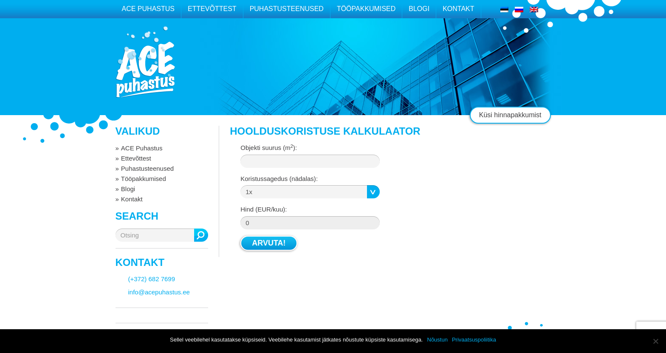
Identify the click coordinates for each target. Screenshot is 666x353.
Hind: (263, 209)
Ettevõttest (212, 8)
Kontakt (458, 8)
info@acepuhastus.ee (159, 292)
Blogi (419, 8)
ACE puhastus (145, 70)
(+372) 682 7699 (151, 278)
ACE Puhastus (148, 8)
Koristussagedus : (279, 178)
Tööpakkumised (366, 8)
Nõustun (437, 339)
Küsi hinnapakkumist (510, 115)
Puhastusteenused (287, 8)
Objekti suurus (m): (268, 148)
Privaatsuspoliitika (474, 339)
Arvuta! (268, 243)
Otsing (201, 235)
